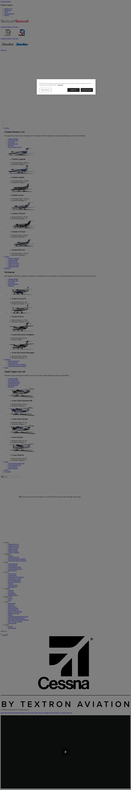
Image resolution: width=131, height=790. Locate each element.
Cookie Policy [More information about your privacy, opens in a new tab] (60, 84)
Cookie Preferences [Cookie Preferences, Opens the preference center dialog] (45, 89)
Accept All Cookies (87, 89)
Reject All (73, 89)
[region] (66, 87)
